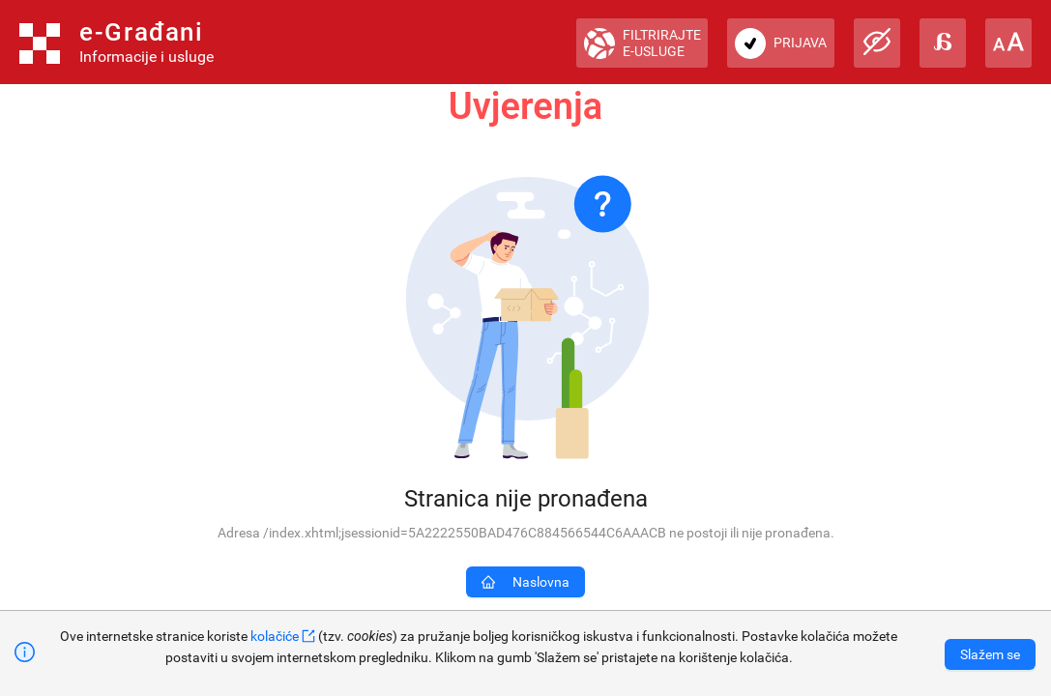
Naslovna (525, 582)
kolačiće (282, 636)
